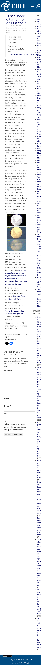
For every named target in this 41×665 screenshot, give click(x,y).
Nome (7, 398)
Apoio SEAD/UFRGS (20, 663)
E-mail (7, 406)
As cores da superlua (14, 314)
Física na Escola (19, 296)
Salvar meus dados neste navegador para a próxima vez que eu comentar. (15, 427)
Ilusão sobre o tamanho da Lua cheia (16, 19)
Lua (25, 28)
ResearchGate (14, 299)
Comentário (9, 370)
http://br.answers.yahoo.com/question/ (24, 54)
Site (5, 414)
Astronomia (19, 28)
